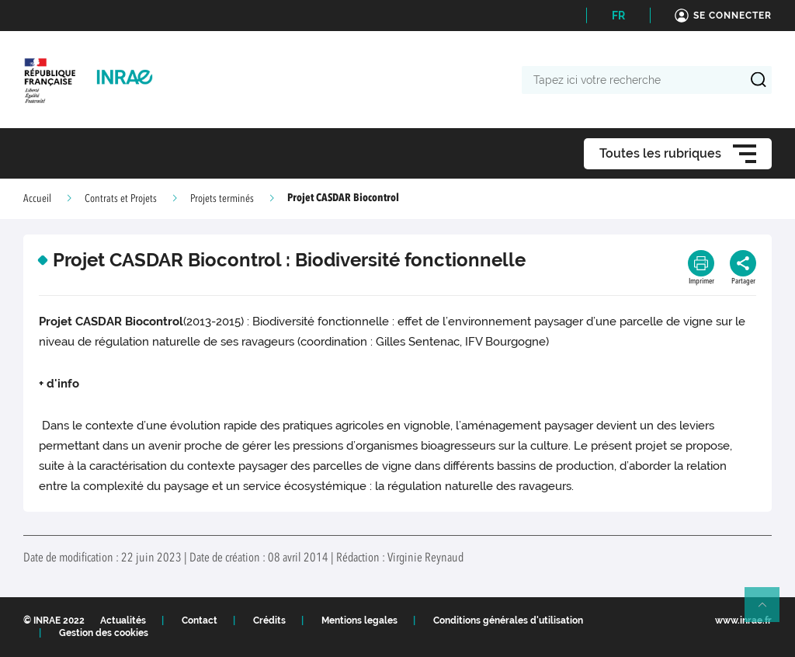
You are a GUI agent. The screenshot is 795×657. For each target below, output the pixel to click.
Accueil (37, 198)
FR (618, 15)
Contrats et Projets (121, 198)
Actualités (123, 620)
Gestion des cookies (103, 632)
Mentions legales (359, 620)
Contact (199, 620)
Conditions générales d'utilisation (508, 620)
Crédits (269, 620)
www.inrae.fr (743, 620)
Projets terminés (222, 198)
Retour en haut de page (768, 611)
